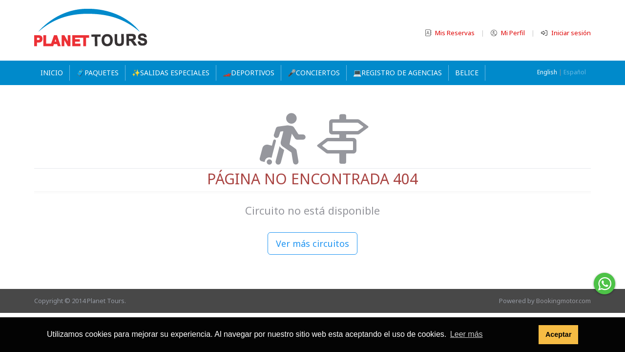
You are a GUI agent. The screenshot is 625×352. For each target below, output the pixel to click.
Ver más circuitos (312, 243)
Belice (467, 72)
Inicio (52, 72)
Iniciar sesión (566, 32)
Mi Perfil (508, 32)
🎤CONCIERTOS (314, 72)
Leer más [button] (466, 334)
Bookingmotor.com (563, 300)
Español (574, 72)
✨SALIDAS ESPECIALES (170, 72)
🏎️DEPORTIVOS (248, 72)
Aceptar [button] (558, 334)
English (547, 72)
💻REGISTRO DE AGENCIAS (397, 72)
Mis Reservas (450, 32)
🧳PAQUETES (97, 72)
